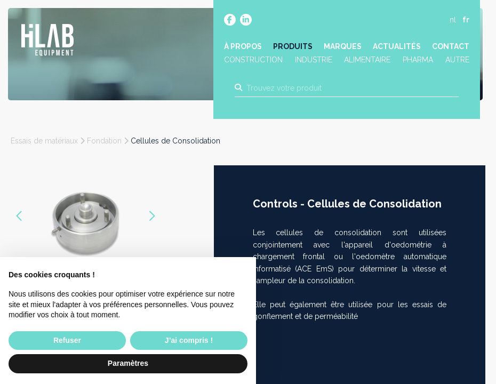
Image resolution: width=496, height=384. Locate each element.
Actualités (397, 46)
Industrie (313, 60)
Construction (253, 60)
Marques (343, 46)
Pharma (418, 60)
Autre (457, 60)
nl (453, 19)
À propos (243, 46)
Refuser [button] (67, 340)
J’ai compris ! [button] (189, 340)
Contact (450, 46)
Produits (293, 46)
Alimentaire (368, 60)
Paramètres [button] (128, 363)
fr (465, 19)
